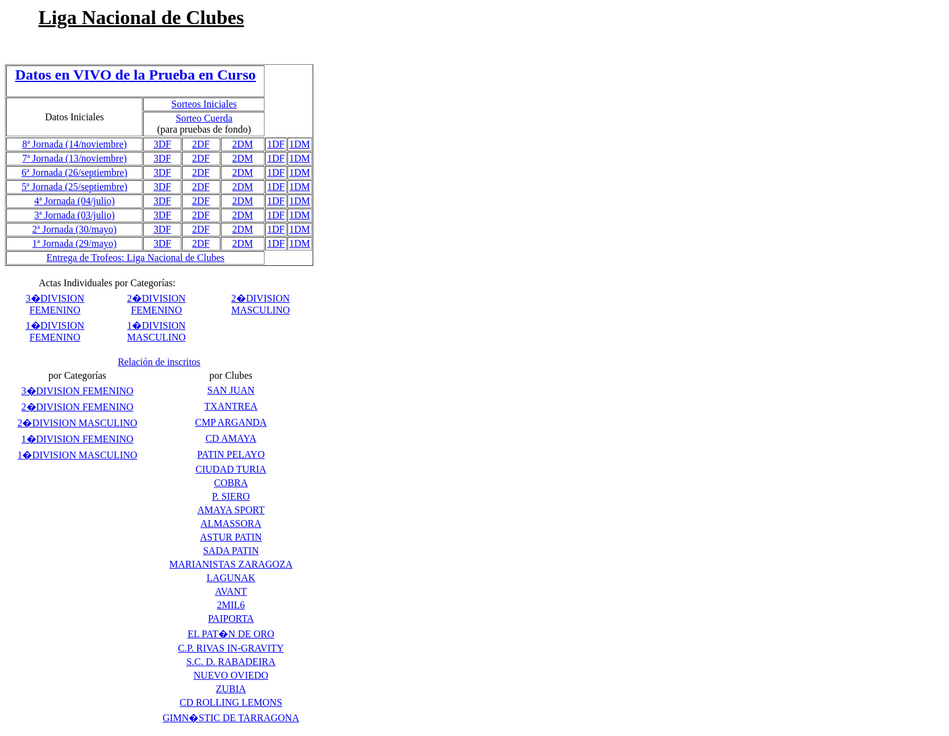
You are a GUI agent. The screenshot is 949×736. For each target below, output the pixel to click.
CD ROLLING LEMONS (230, 702)
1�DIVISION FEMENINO (78, 439)
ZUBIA (231, 689)
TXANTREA (230, 406)
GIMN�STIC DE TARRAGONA (231, 718)
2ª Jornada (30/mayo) (74, 229)
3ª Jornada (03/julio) (74, 215)
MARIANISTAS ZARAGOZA (230, 564)
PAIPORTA (231, 618)
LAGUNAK (231, 578)
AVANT (231, 591)
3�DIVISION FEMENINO (78, 391)
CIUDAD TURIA (230, 469)
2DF (201, 144)
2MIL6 (231, 605)
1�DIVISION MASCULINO (77, 455)
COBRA (231, 483)
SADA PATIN (231, 550)
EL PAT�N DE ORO (230, 634)
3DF (162, 144)
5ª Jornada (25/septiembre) (74, 186)
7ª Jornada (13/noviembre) (74, 158)
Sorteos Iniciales (204, 104)
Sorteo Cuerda (204, 118)
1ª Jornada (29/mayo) (74, 243)
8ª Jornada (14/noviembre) (74, 144)
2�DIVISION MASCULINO (77, 423)
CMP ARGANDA (230, 422)
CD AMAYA (231, 438)
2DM (242, 144)
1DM (299, 144)
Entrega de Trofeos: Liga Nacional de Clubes (135, 257)
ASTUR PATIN (230, 537)
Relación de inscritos (159, 362)
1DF (275, 144)
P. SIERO (231, 496)
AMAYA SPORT (231, 510)
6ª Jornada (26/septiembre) (74, 172)
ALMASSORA (230, 523)
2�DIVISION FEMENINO (78, 407)
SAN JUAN (231, 390)
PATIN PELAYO (231, 454)
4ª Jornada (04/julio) (74, 201)
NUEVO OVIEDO (231, 675)
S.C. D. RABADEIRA (230, 661)
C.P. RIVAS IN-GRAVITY (231, 648)
